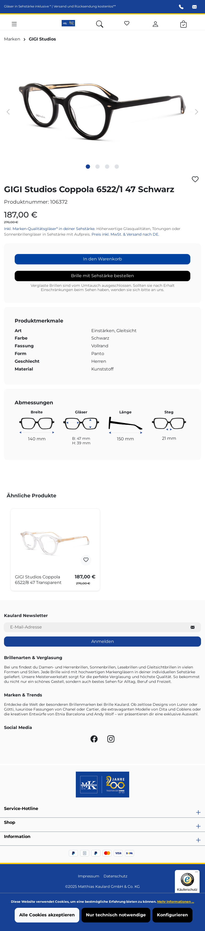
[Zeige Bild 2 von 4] (98, 166)
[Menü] (14, 23)
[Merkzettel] (126, 22)
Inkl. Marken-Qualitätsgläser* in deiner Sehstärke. (50, 229)
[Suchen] (99, 23)
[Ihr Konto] (155, 23)
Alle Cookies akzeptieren (47, 914)
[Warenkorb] (183, 23)
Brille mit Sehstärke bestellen (102, 275)
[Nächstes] (197, 111)
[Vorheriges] (8, 111)
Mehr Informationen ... (175, 902)
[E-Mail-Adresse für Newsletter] (94, 627)
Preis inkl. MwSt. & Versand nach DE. (125, 234)
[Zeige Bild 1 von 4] (88, 166)
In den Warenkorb (102, 258)
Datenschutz (115, 876)
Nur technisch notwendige (116, 914)
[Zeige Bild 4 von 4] (117, 166)
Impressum (88, 876)
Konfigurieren (172, 914)
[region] (102, 111)
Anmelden (102, 641)
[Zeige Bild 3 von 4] (107, 166)
